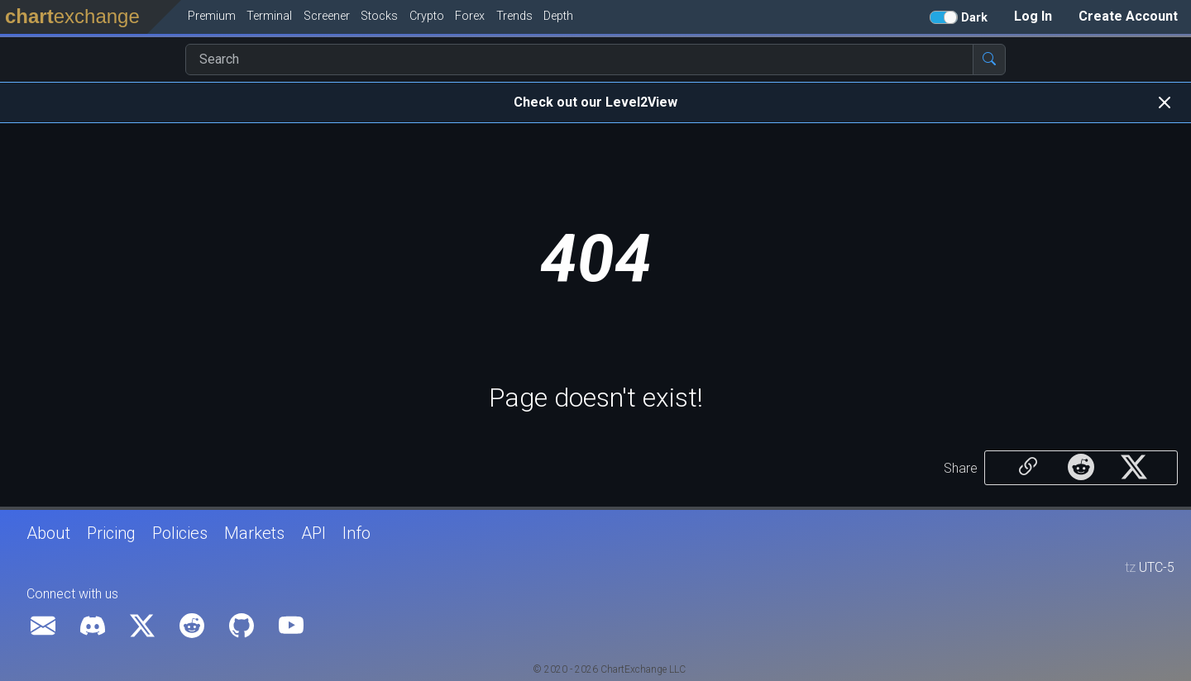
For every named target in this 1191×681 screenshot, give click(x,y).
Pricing (111, 533)
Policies (180, 533)
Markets (254, 533)
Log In (1033, 16)
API (313, 533)
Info (356, 533)
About (48, 533)
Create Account (1128, 16)
